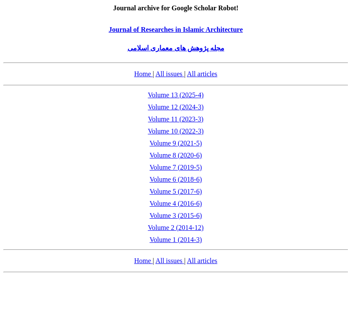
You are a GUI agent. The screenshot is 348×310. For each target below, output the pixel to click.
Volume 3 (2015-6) (175, 215)
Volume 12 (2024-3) (175, 107)
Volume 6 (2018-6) (175, 179)
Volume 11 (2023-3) (176, 119)
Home (143, 74)
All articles (202, 74)
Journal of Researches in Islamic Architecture (176, 29)
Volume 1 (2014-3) (175, 239)
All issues (169, 74)
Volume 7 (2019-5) (175, 167)
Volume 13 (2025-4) (175, 95)
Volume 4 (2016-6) (175, 203)
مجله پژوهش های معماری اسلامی (175, 48)
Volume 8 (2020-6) (175, 155)
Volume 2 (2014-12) (175, 227)
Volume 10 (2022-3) (175, 131)
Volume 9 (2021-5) (175, 143)
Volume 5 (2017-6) (175, 191)
